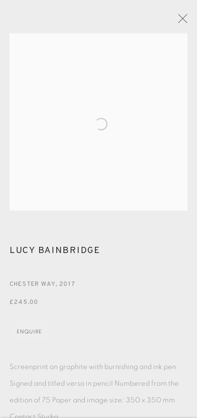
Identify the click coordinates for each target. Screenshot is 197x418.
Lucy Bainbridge (55, 252)
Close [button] (181, 21)
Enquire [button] (29, 333)
